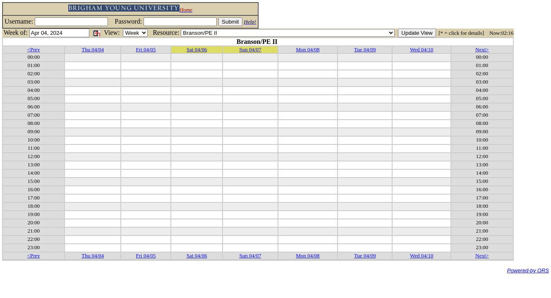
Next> (482, 49)
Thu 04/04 (92, 49)
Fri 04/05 (146, 49)
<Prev (33, 49)
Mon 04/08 (307, 49)
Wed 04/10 (421, 49)
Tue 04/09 (365, 49)
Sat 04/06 (197, 49)
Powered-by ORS (528, 270)
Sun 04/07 (250, 49)
